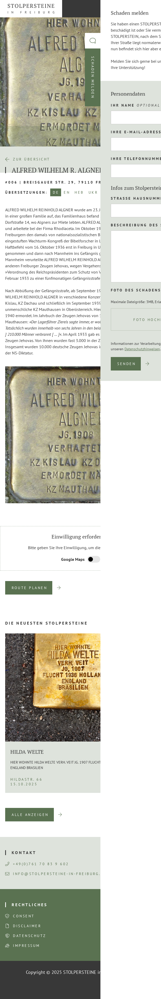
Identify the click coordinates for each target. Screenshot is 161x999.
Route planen (29, 587)
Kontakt (24, 852)
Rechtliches (29, 904)
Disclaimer (27, 926)
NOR (107, 192)
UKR (93, 192)
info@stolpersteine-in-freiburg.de (56, 873)
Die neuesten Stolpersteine (46, 623)
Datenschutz (29, 935)
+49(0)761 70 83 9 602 (37, 864)
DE (56, 192)
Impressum (26, 945)
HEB (79, 192)
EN (67, 192)
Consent (24, 916)
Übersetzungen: (26, 192)
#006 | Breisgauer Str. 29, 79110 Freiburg (62, 182)
